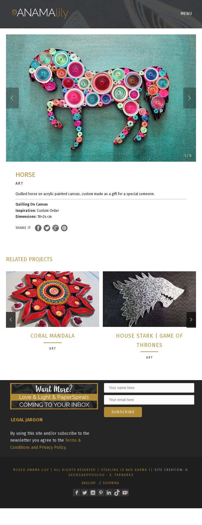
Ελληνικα (111, 487)
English (89, 487)
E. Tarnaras (122, 479)
